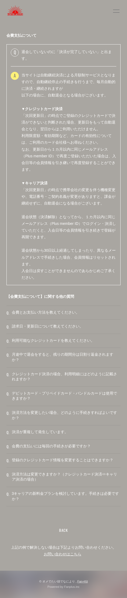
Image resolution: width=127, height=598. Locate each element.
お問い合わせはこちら (62, 554)
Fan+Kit (82, 581)
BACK (63, 530)
